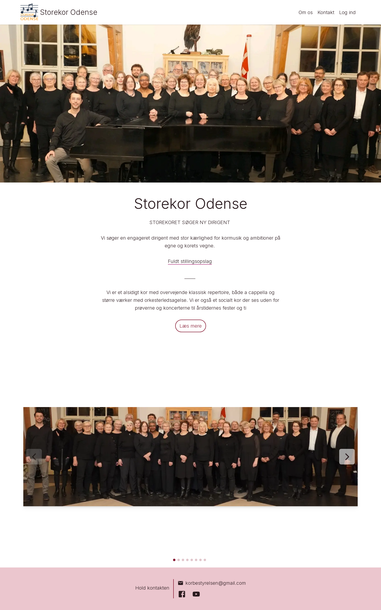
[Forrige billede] (34, 456)
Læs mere (191, 326)
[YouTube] (196, 594)
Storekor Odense (68, 12)
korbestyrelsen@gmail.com (212, 583)
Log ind (347, 12)
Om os (305, 12)
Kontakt (326, 12)
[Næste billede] (347, 456)
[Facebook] (182, 594)
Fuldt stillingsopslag (190, 261)
